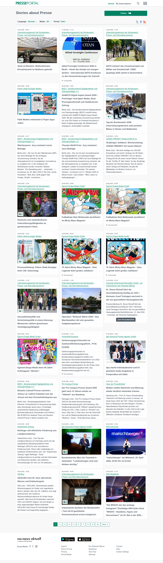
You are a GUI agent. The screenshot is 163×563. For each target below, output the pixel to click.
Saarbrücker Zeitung (26, 430)
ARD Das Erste (112, 430)
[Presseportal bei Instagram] (35, 549)
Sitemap (92, 557)
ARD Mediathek (112, 477)
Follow (126, 13)
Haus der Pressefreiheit (115, 384)
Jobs (118, 552)
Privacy (64, 555)
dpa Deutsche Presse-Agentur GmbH (121, 336)
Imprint (64, 549)
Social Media (66, 557)
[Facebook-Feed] (141, 22)
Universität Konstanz (70, 336)
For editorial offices (96, 549)
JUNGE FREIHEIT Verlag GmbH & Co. (121, 139)
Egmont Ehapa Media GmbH (73, 186)
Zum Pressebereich (125, 320)
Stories (111, 4)
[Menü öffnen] (145, 3)
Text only (92, 555)
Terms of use (66, 552)
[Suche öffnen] (138, 3)
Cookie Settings (122, 555)
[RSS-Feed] (144, 22)
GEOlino (21, 477)
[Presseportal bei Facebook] (29, 550)
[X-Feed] (137, 22)
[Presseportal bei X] (32, 550)
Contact (119, 549)
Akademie (93, 552)
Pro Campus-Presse (70, 384)
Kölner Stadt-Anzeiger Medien (30, 89)
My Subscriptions (123, 4)
